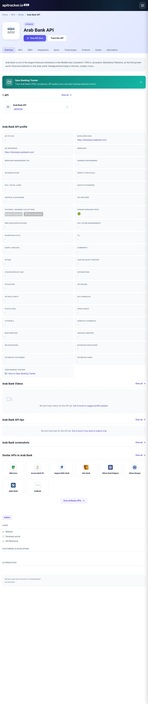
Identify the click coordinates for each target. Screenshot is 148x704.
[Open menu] (142, 5)
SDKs (30, 50)
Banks (21, 15)
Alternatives (112, 50)
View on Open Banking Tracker (20, 373)
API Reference (10, 541)
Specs (56, 50)
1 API (5, 95)
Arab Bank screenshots (15, 442)
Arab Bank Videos (12, 383)
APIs (13, 15)
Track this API (57, 38)
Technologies (71, 50)
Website (7, 532)
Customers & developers (15, 549)
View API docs (35, 38)
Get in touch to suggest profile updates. (90, 406)
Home (5, 15)
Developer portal (11, 536)
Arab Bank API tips (13, 419)
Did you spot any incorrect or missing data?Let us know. (23, 580)
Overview (9, 50)
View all (66, 95)
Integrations (43, 50)
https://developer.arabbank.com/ (92, 140)
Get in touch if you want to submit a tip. (89, 431)
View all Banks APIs (74, 501)
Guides (98, 50)
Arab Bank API (33, 15)
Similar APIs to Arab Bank (17, 455)
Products (86, 50)
